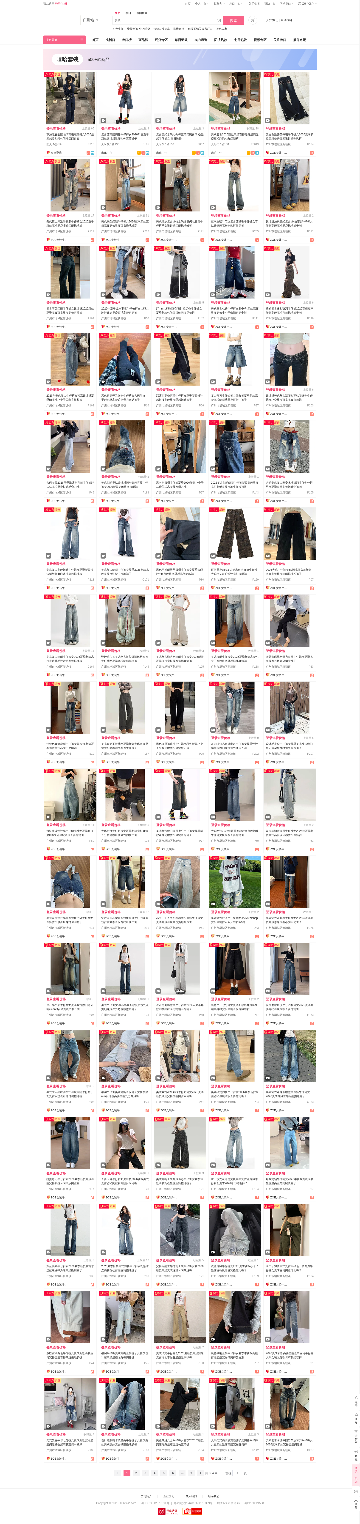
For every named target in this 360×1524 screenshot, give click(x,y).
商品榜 (143, 40)
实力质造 (200, 40)
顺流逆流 (178, 28)
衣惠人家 (221, 28)
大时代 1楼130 (110, 144)
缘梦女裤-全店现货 (138, 28)
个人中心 (202, 3)
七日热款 (240, 40)
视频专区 (260, 40)
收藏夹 (219, 3)
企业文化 (168, 1496)
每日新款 (181, 40)
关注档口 (279, 40)
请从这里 (55, 3)
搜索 (233, 21)
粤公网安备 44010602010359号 (193, 1503)
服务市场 (299, 40)
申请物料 (286, 20)
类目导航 (51, 39)
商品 (117, 13)
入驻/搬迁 (272, 20)
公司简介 (146, 1496)
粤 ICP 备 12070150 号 (155, 1503)
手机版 (254, 3)
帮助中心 (269, 3)
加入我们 (191, 1496)
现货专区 (161, 40)
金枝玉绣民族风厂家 (200, 28)
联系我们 (213, 1496)
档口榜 (127, 40)
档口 (128, 13)
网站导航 (287, 3)
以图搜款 (141, 13)
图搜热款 (220, 40)
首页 (188, 3)
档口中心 (236, 3)
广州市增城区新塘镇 (278, 144)
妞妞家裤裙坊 (161, 28)
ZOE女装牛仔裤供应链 (279, 152)
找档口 (110, 40)
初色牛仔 (118, 28)
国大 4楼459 (54, 144)
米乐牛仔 (106, 152)
